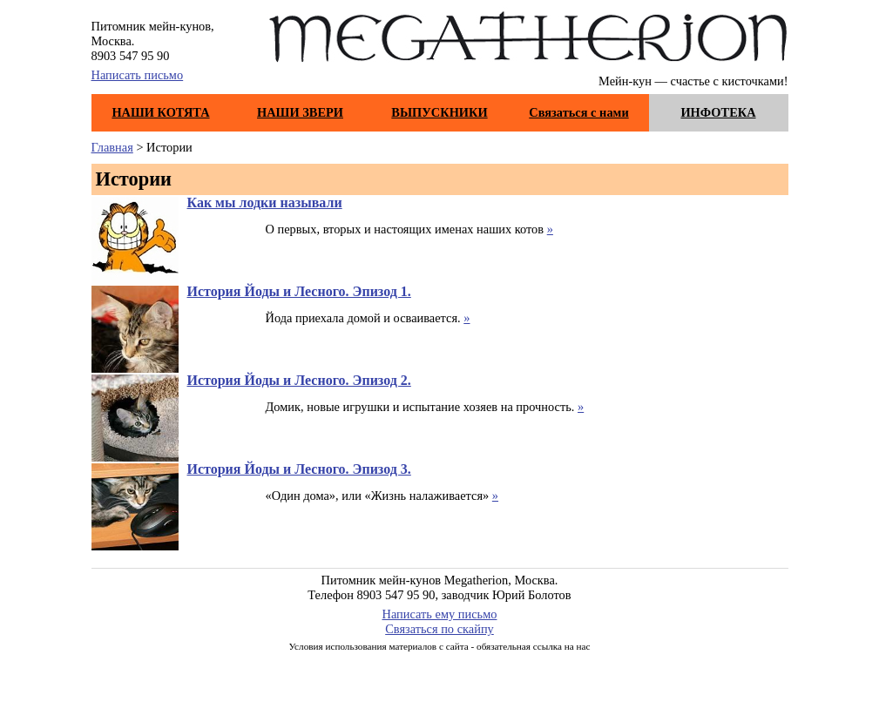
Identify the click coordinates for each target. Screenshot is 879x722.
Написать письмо (137, 75)
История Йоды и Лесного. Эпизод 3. (299, 469)
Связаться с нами (578, 112)
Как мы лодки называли (264, 202)
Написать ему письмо (439, 614)
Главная (112, 147)
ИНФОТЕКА (717, 112)
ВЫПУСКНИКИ (439, 112)
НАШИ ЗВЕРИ (300, 112)
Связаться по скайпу (439, 629)
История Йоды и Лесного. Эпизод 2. (299, 380)
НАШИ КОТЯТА (160, 112)
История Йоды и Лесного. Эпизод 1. (299, 291)
